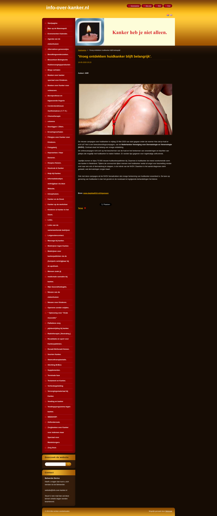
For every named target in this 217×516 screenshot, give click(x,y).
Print (168, 6)
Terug (80, 208)
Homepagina (135, 6)
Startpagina (82, 50)
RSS (159, 6)
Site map (148, 6)
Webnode (168, 511)
